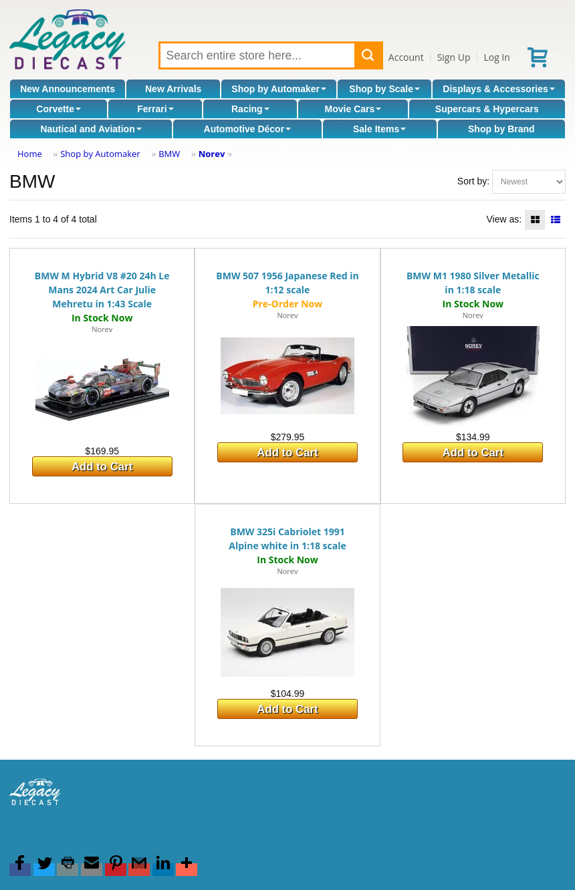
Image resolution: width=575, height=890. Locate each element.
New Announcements (67, 89)
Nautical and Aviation (90, 129)
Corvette (58, 109)
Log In (496, 57)
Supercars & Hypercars (487, 109)
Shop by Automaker (278, 89)
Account (406, 57)
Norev (212, 154)
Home (29, 154)
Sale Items (379, 129)
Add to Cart (102, 466)
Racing (250, 109)
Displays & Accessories (498, 89)
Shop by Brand (501, 129)
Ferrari (155, 109)
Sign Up (454, 57)
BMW (169, 154)
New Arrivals (173, 89)
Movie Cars (353, 109)
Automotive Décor (248, 129)
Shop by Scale (384, 89)
